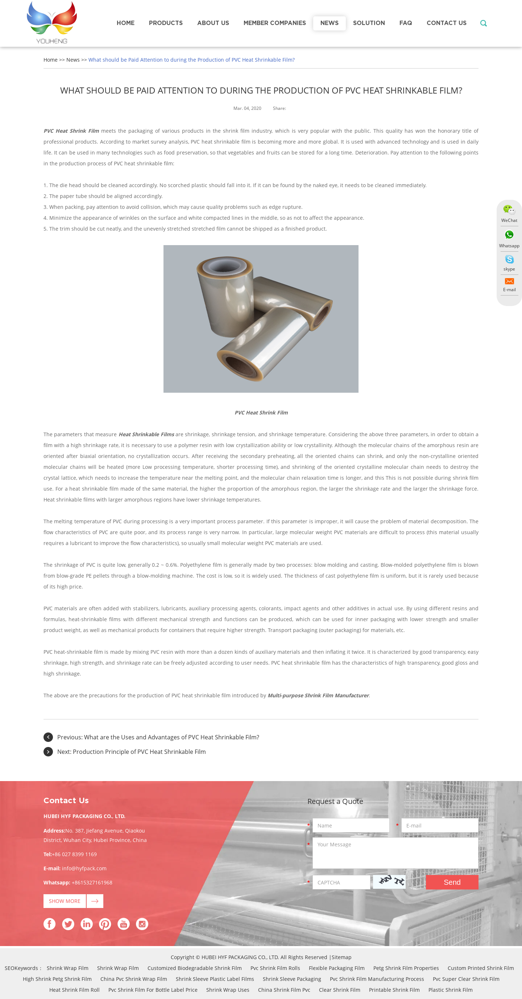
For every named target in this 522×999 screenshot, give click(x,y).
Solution (369, 23)
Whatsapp (509, 246)
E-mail (509, 289)
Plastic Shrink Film (450, 989)
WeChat (509, 220)
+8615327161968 (92, 882)
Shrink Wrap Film (67, 968)
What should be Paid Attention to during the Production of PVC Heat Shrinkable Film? (191, 59)
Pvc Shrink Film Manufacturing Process (377, 978)
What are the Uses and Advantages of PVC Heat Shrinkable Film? (171, 737)
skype (509, 269)
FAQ (405, 23)
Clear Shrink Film (339, 989)
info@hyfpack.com (84, 868)
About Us (213, 23)
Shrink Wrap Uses (227, 989)
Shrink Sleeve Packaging (292, 978)
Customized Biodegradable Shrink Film (195, 968)
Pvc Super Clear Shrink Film (466, 978)
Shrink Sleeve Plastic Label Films (215, 978)
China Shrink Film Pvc (284, 989)
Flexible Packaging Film (337, 968)
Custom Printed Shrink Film (481, 968)
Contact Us (447, 23)
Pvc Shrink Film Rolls (275, 968)
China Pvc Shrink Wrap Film (133, 978)
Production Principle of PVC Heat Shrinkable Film (139, 752)
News (329, 23)
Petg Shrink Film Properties (406, 968)
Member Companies (275, 23)
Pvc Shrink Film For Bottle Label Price (153, 989)
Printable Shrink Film (394, 989)
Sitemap (342, 957)
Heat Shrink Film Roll (74, 989)
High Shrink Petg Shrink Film (57, 978)
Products (166, 23)
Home (125, 23)
